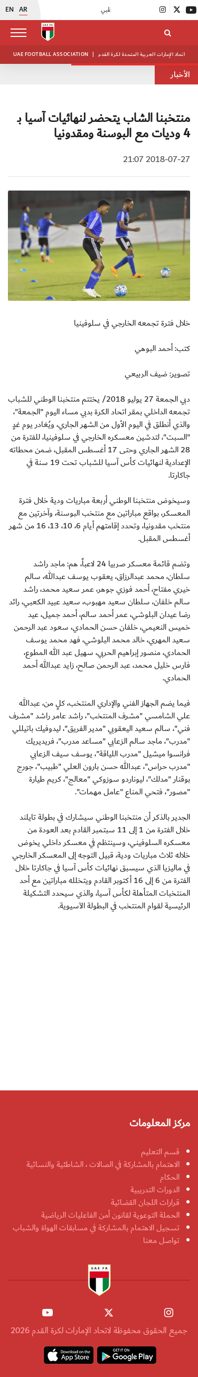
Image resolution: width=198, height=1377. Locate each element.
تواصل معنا (161, 1240)
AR (23, 10)
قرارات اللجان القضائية (145, 1202)
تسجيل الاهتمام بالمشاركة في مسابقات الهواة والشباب (96, 1227)
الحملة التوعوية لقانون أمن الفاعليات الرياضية (110, 1215)
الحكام (170, 1177)
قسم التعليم (160, 1151)
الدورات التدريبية (155, 1189)
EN (9, 10)
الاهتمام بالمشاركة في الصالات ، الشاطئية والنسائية (103, 1164)
